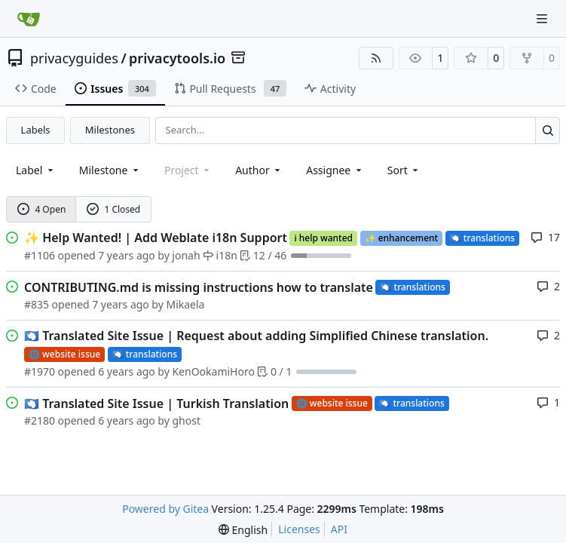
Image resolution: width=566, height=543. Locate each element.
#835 (36, 304)
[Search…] (547, 130)
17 (545, 237)
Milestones (110, 130)
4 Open (41, 209)
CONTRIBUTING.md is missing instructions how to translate (198, 287)
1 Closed (114, 209)
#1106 (39, 255)
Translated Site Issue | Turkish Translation (156, 403)
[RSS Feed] (376, 58)
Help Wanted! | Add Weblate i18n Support (155, 237)
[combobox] (36, 170)
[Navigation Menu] (543, 18)
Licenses (299, 529)
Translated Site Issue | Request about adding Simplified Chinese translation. (256, 335)
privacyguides (74, 58)
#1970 (39, 371)
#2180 (39, 420)
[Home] (29, 18)
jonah (186, 255)
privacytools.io (177, 58)
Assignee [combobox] (335, 170)
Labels (35, 130)
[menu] (404, 170)
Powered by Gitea (165, 509)
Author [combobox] (259, 170)
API (339, 529)
